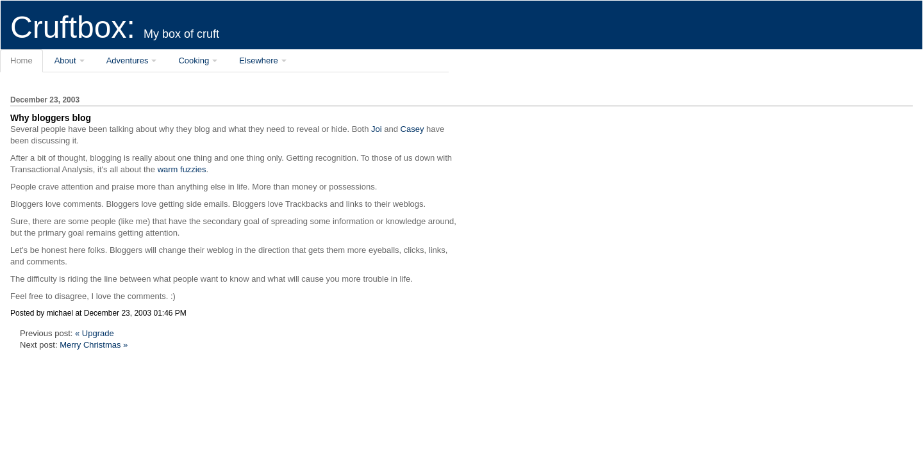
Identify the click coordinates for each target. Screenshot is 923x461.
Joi (376, 129)
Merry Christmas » (94, 345)
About (65, 60)
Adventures (127, 60)
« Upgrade (94, 333)
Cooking (193, 60)
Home (21, 60)
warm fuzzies (182, 169)
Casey (412, 129)
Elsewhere (258, 60)
